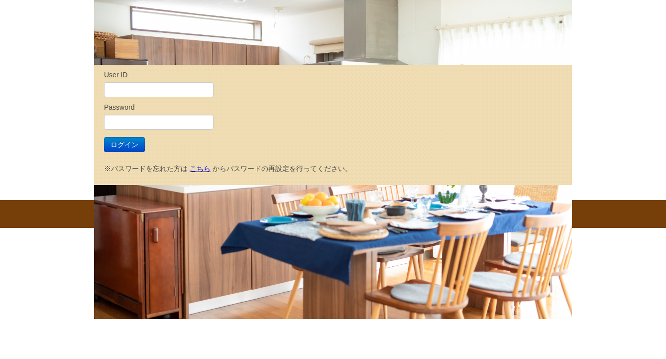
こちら (200, 169)
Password (119, 107)
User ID (115, 75)
